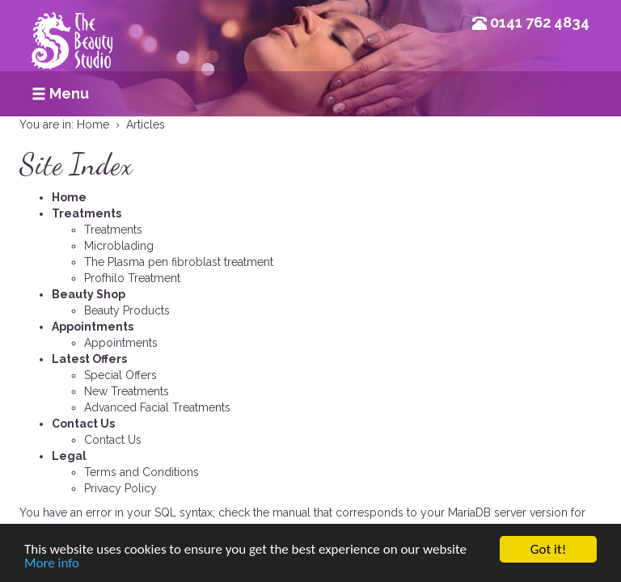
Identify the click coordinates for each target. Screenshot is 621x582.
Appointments (92, 326)
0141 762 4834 (539, 22)
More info (51, 563)
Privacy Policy (120, 488)
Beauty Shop (88, 294)
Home (69, 197)
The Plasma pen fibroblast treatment (178, 261)
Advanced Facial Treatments (157, 407)
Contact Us (83, 423)
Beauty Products (127, 310)
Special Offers (120, 375)
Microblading (119, 245)
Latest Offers (89, 358)
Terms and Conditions (141, 472)
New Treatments (126, 391)
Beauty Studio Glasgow (72, 52)
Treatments (86, 213)
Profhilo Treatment (132, 278)
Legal (69, 455)
